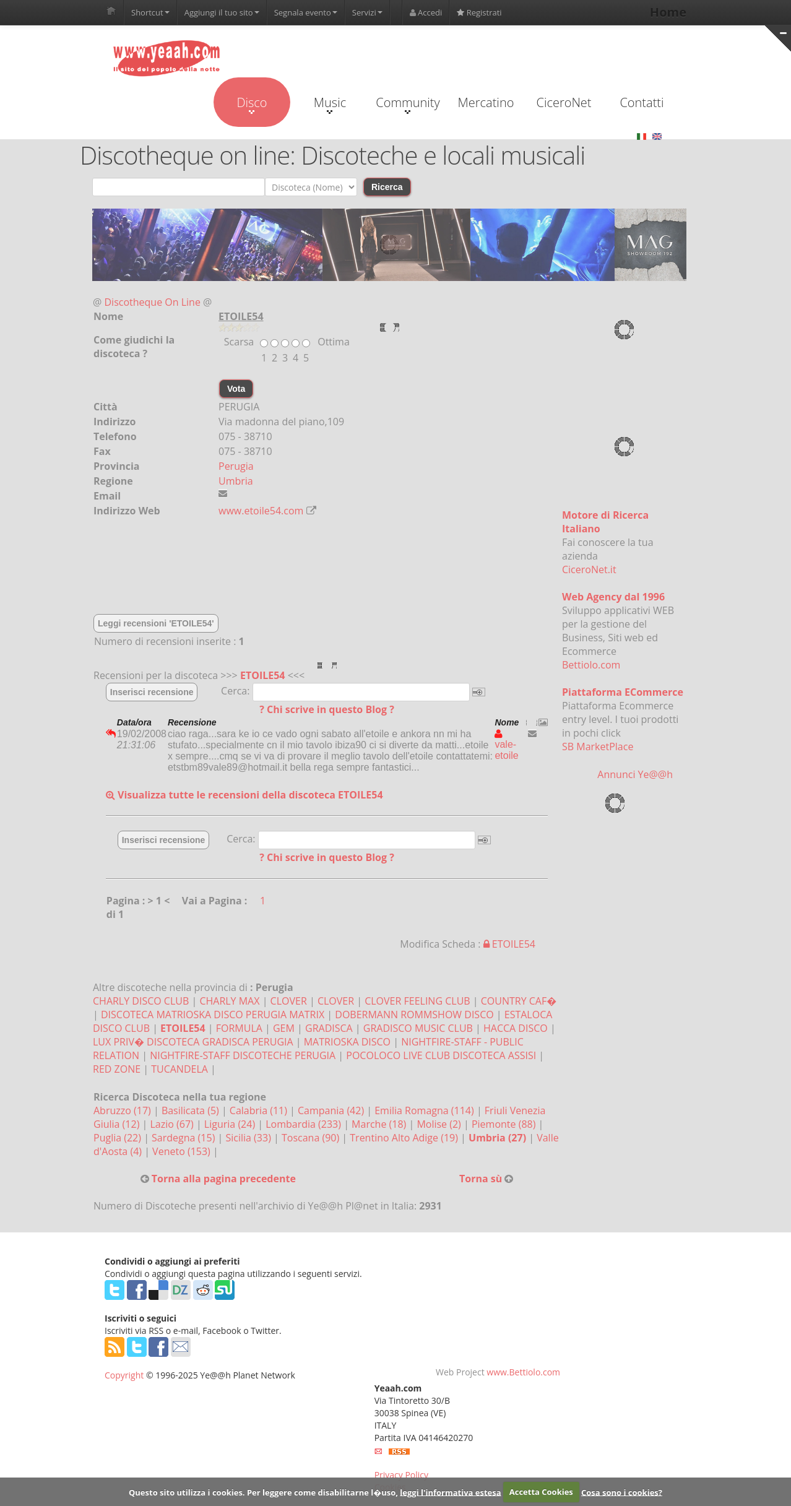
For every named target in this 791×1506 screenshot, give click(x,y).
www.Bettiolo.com (523, 1372)
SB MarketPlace (597, 746)
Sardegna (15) (184, 1138)
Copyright (124, 1375)
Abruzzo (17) (123, 1110)
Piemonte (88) (505, 1124)
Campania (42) (332, 1110)
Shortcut (150, 12)
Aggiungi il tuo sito (221, 12)
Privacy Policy (401, 1475)
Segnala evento (305, 12)
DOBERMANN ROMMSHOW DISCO (414, 1014)
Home (668, 12)
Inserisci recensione (152, 692)
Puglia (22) (118, 1138)
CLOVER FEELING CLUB (417, 1001)
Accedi (426, 12)
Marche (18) (380, 1124)
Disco (251, 104)
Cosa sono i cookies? (621, 1491)
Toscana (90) (312, 1138)
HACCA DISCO (515, 1028)
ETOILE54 (262, 675)
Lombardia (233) (305, 1124)
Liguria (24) (230, 1124)
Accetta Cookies (541, 1491)
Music (330, 104)
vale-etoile (506, 745)
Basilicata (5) (192, 1110)
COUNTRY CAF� (518, 1001)
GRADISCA (329, 1028)
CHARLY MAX (229, 1001)
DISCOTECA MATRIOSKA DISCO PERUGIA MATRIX (212, 1014)
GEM (284, 1028)
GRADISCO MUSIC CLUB (418, 1028)
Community (407, 104)
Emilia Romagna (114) (425, 1110)
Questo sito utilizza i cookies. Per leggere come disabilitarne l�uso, (263, 1491)
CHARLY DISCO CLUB (141, 1001)
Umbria (235, 481)
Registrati (479, 12)
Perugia (236, 466)
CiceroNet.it (589, 569)
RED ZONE (116, 1069)
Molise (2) (440, 1124)
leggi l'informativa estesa (450, 1491)
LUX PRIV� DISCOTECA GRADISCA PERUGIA (193, 1042)
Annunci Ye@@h (635, 774)
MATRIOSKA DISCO (347, 1042)
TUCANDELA (179, 1069)
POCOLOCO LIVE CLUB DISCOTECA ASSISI (441, 1055)
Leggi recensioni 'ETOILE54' (156, 623)
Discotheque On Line (153, 302)
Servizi (367, 12)
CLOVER (288, 1001)
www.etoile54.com (260, 510)
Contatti (641, 102)
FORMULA (239, 1028)
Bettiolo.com (591, 665)
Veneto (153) (182, 1151)
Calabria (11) (260, 1110)
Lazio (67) (173, 1124)
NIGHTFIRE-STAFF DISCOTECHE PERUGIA (242, 1055)
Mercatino (486, 102)
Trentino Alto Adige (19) (405, 1138)
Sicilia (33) (249, 1138)
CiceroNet (563, 102)
